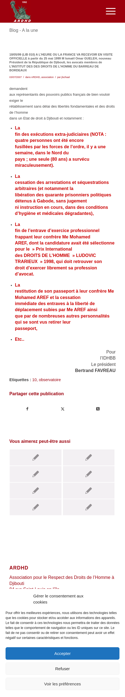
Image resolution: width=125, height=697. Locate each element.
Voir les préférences (62, 684)
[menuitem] (108, 11)
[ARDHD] (52, 11)
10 (34, 380)
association (47, 77)
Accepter (62, 653)
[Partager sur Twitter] (62, 409)
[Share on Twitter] (97, 409)
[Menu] (108, 11)
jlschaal (66, 77)
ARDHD (35, 77)
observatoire (50, 380)
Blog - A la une (23, 30)
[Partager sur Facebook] (27, 409)
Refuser (62, 668)
